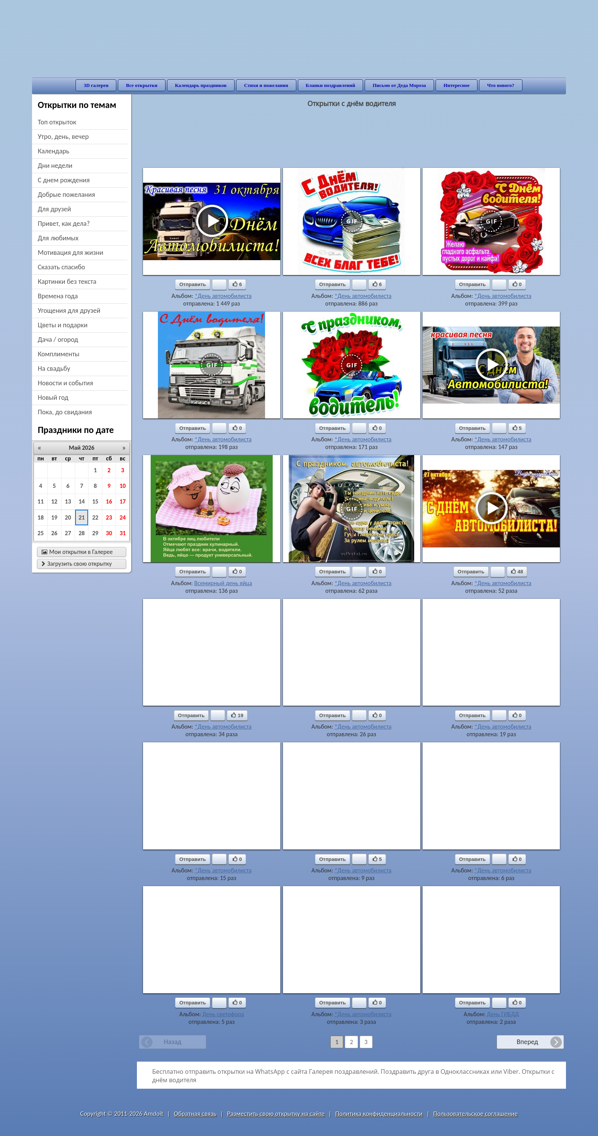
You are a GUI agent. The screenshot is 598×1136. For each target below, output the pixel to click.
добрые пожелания (66, 194)
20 (68, 517)
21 (82, 517)
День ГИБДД (503, 1014)
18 (40, 517)
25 (40, 533)
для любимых (58, 238)
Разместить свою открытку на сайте (276, 1114)
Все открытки (142, 85)
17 (122, 501)
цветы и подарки (62, 325)
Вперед (527, 1042)
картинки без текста (67, 281)
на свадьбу (54, 368)
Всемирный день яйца (223, 583)
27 (68, 533)
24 (122, 517)
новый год (53, 397)
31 (122, 533)
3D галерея (96, 85)
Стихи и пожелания (266, 85)
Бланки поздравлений (330, 85)
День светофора (223, 1014)
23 (109, 517)
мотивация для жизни (70, 252)
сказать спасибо (61, 267)
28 (82, 533)
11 (40, 501)
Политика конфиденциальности (379, 1114)
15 (95, 501)
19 (54, 517)
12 (54, 501)
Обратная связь (195, 1114)
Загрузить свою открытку (77, 563)
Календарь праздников (201, 85)
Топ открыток (57, 122)
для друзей (54, 209)
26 (54, 533)
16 (109, 501)
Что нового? (500, 85)
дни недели (55, 165)
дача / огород (58, 339)
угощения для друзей (69, 310)
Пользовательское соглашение (475, 1114)
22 (95, 517)
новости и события (65, 383)
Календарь (53, 151)
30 (109, 533)
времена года (58, 296)
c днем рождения (64, 180)
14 (82, 501)
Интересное (456, 85)
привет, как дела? (64, 223)
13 (68, 501)
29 (95, 533)
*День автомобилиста (223, 295)
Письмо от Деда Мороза (399, 85)
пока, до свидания (65, 412)
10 (122, 485)
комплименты (58, 354)
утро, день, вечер (63, 136)
